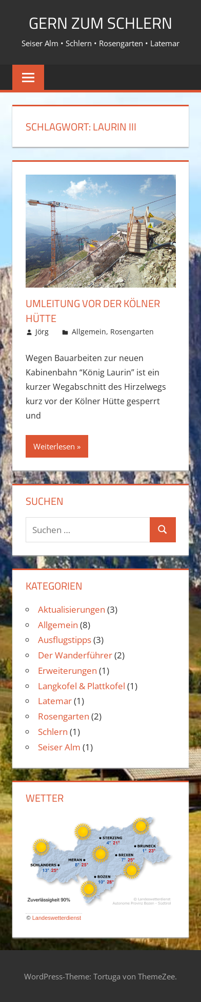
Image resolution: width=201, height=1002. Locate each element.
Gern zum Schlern (100, 22)
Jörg (42, 331)
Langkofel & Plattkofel (81, 685)
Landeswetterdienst (56, 917)
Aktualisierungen (71, 609)
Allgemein (89, 331)
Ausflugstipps (64, 640)
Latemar (55, 701)
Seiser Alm (59, 746)
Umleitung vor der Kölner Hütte (93, 310)
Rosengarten (132, 331)
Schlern (53, 731)
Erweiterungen (67, 670)
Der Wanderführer (75, 654)
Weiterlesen (54, 446)
